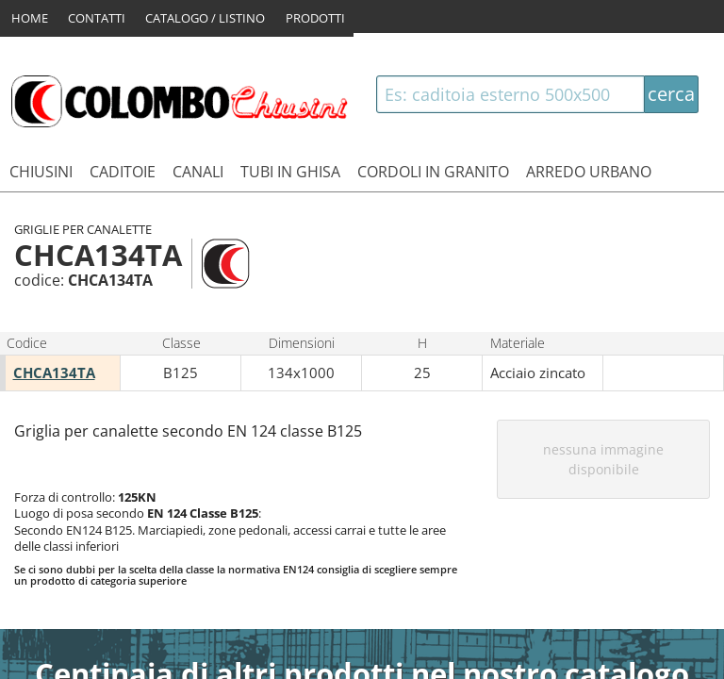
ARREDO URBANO (588, 171)
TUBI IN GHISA (290, 171)
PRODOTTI (321, 16)
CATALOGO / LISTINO (209, 16)
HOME (29, 16)
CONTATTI (98, 16)
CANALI (198, 171)
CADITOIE (123, 171)
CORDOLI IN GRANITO (433, 171)
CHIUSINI (41, 171)
